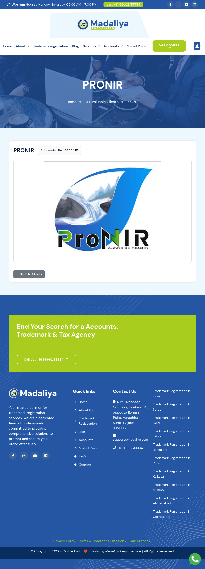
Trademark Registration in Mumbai (172, 487)
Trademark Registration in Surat (172, 407)
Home (71, 101)
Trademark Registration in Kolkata (172, 474)
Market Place (88, 448)
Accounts (86, 440)
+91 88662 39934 (123, 4)
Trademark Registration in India (172, 393)
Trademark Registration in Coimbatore (172, 514)
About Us (86, 410)
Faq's (82, 456)
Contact (85, 465)
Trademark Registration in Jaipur (172, 434)
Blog (82, 432)
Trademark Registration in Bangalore (172, 447)
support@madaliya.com (130, 440)
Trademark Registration (88, 421)
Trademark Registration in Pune (172, 460)
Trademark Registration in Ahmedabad (172, 501)
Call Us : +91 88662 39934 (47, 360)
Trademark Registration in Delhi (172, 420)
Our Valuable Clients (101, 101)
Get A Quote (169, 46)
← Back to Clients (29, 274)
